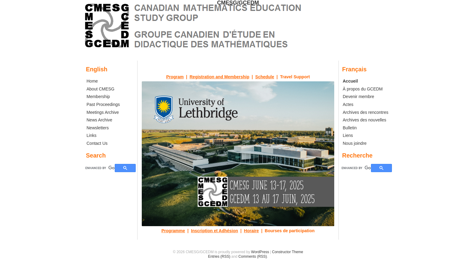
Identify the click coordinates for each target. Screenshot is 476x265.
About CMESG (100, 89)
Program (175, 76)
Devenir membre (358, 96)
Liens (348, 135)
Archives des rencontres (365, 112)
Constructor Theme (287, 252)
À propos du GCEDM (363, 89)
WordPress (260, 252)
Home (92, 81)
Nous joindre (355, 143)
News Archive (99, 119)
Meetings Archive (103, 112)
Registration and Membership (220, 76)
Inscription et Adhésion (214, 230)
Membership (98, 96)
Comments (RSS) (252, 256)
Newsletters (98, 127)
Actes (348, 104)
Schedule (264, 76)
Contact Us (97, 143)
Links (92, 135)
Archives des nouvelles (364, 119)
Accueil (350, 81)
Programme (173, 230)
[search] (356, 167)
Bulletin (350, 127)
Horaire (251, 230)
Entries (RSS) (219, 256)
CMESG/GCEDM (238, 2)
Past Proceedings (103, 104)
